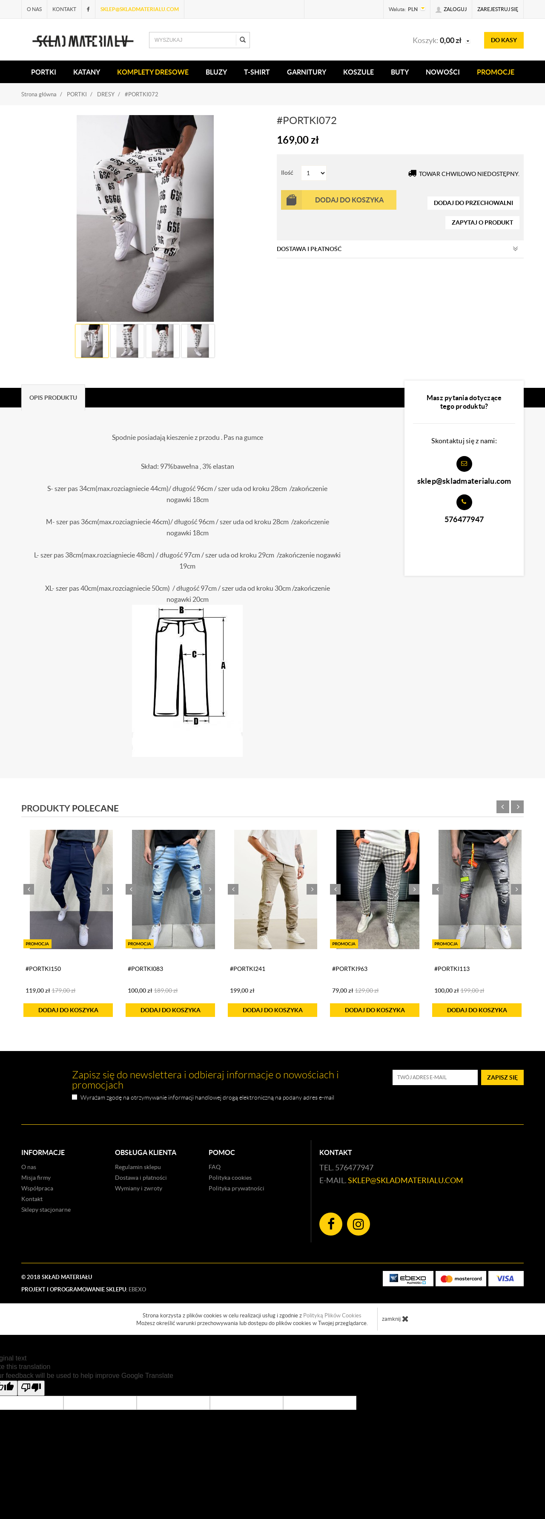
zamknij (395, 1318)
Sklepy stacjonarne (46, 1209)
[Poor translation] (31, 1388)
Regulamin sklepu (138, 1167)
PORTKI (43, 72)
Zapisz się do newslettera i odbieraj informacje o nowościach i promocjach (205, 1080)
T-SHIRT (257, 72)
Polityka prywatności (236, 1188)
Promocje (495, 72)
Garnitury (306, 72)
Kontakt (64, 9)
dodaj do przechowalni (473, 202)
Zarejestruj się (497, 9)
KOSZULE (358, 72)
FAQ (215, 1167)
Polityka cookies (230, 1177)
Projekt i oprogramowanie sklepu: (83, 1289)
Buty (400, 72)
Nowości (443, 72)
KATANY (86, 72)
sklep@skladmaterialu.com (139, 9)
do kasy (504, 40)
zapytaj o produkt (482, 222)
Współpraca (37, 1188)
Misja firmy (36, 1177)
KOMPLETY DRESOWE (153, 72)
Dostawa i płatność (397, 249)
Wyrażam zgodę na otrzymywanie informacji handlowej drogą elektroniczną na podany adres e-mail (207, 1097)
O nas (34, 9)
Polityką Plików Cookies (332, 1315)
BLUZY (216, 72)
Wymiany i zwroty (138, 1188)
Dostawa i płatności (141, 1177)
